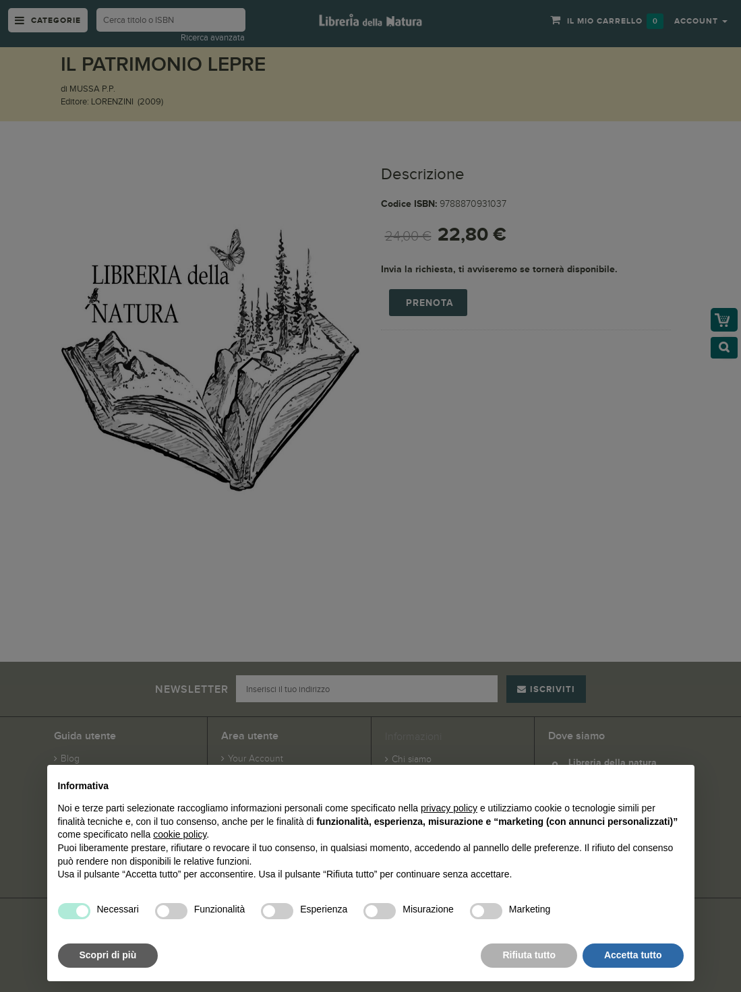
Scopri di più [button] (108, 955)
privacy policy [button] (449, 808)
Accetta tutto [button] (633, 955)
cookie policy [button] (179, 834)
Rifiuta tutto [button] (529, 955)
